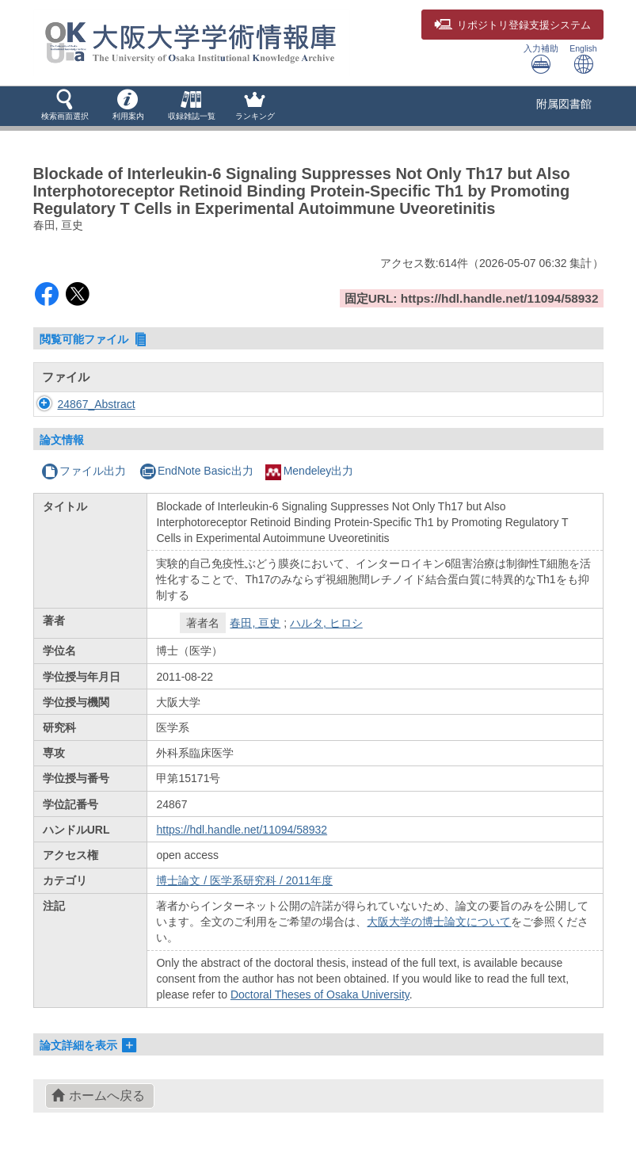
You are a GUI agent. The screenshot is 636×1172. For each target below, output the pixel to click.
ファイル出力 (83, 470)
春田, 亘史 (255, 623)
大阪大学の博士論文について (439, 921)
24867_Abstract (96, 404)
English (582, 59)
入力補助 (541, 59)
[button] (65, 106)
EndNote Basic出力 (196, 470)
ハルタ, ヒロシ (326, 623)
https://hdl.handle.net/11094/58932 (241, 829)
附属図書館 (564, 103)
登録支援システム (512, 25)
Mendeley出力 (309, 470)
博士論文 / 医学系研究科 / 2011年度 (244, 880)
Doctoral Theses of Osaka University (319, 994)
